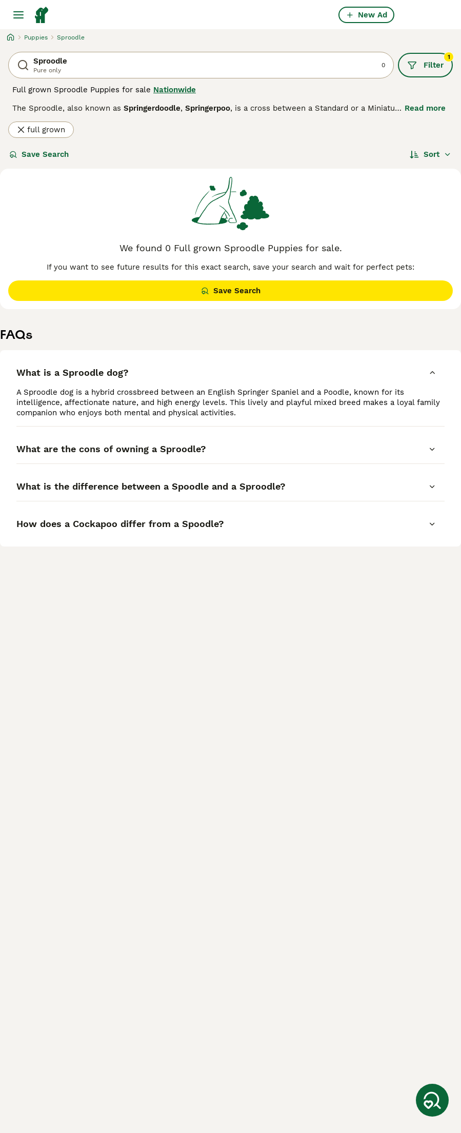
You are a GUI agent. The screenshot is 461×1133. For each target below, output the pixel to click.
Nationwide (174, 89)
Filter (430, 61)
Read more (425, 108)
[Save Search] (432, 1100)
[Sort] (430, 154)
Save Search (39, 154)
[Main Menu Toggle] (18, 15)
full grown (41, 129)
